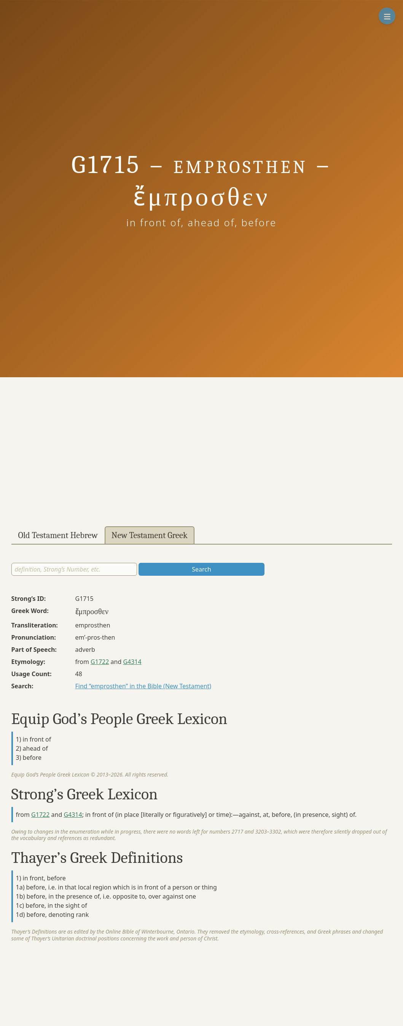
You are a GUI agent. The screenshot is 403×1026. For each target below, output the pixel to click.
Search (201, 569)
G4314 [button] (132, 662)
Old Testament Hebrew (58, 535)
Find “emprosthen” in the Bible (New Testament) (143, 686)
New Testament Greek (150, 535)
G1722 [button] (100, 662)
